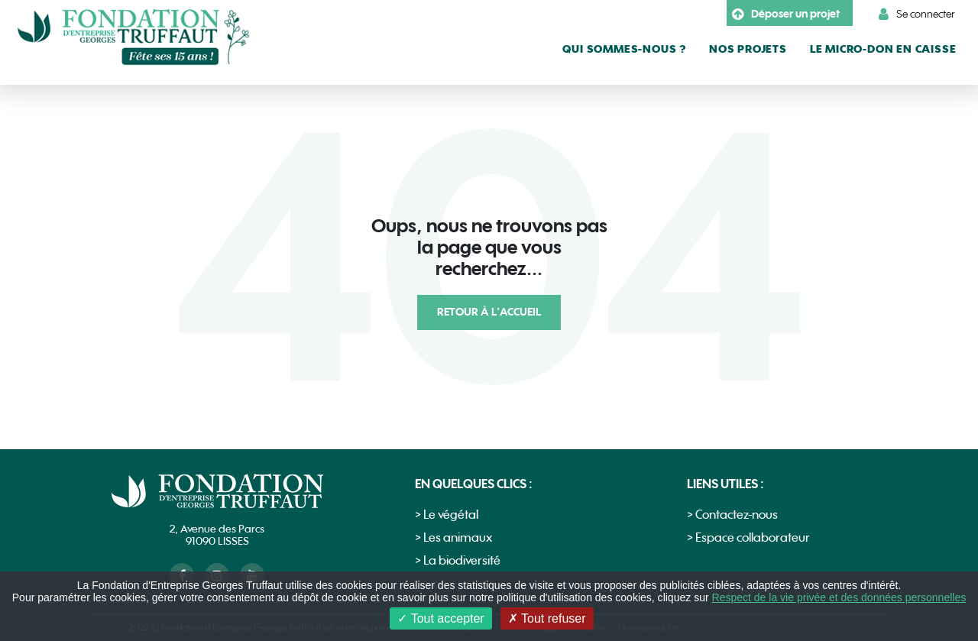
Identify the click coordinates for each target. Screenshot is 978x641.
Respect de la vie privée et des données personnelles (839, 597)
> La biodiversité (457, 561)
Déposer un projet (786, 14)
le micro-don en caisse (883, 49)
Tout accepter (440, 618)
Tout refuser (547, 618)
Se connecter (917, 14)
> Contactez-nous (732, 515)
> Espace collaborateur (748, 538)
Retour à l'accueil (489, 312)
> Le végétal (446, 515)
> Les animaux (453, 538)
